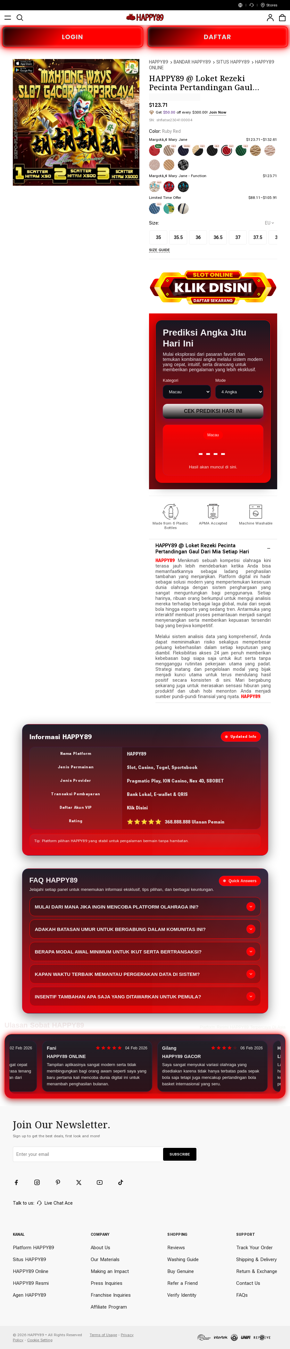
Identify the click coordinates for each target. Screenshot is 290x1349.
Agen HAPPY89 (29, 1295)
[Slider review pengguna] (145, 1066)
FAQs (242, 1295)
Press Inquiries (106, 1283)
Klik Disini (137, 807)
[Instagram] (40, 1182)
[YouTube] (102, 1182)
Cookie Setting (40, 1340)
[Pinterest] (60, 1182)
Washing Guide (183, 1259)
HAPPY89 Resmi (31, 1283)
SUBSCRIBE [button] (180, 1154)
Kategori (170, 380)
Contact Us (248, 1283)
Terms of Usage (103, 1335)
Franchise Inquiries (111, 1295)
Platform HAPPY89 (33, 1248)
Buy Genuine (180, 1271)
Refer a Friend (182, 1283)
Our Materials (105, 1259)
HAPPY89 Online (30, 1271)
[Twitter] (81, 1182)
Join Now (217, 112)
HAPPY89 (158, 61)
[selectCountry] (269, 223)
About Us (100, 1248)
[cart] (282, 17)
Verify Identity (181, 1295)
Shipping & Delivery (256, 1259)
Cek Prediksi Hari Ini (213, 411)
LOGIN (72, 36)
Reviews (176, 1248)
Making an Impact (110, 1271)
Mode (220, 380)
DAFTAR (217, 36)
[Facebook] (19, 1182)
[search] (20, 17)
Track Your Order (254, 1248)
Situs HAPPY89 (29, 1259)
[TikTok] (123, 1182)
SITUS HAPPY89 (232, 61)
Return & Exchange (256, 1271)
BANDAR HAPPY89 (192, 61)
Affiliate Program (109, 1307)
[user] (270, 17)
